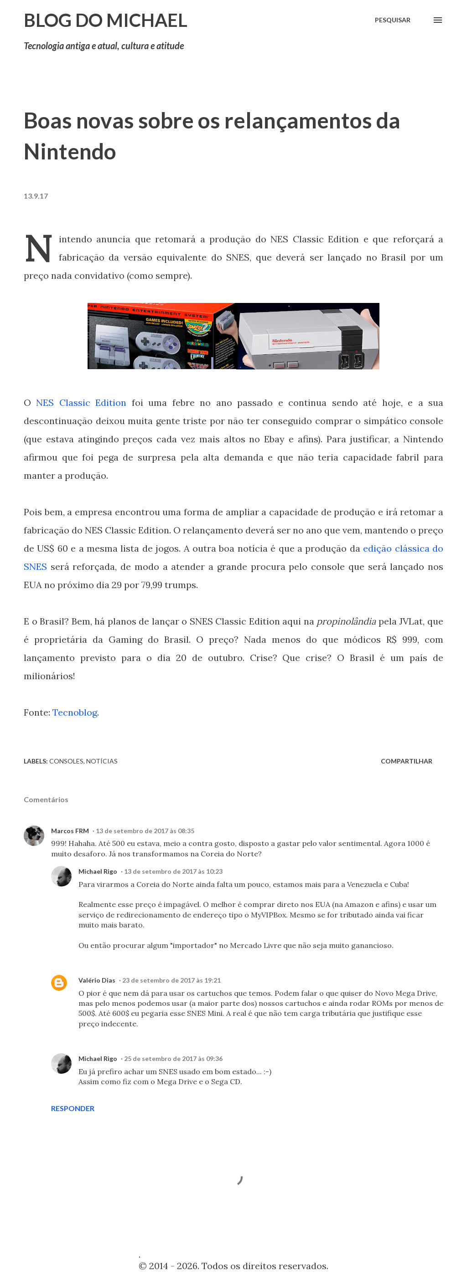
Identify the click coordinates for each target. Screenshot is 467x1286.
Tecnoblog (74, 712)
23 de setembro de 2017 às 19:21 (171, 980)
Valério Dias (96, 980)
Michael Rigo (97, 871)
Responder (72, 1108)
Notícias (102, 761)
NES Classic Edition (81, 402)
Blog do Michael (105, 20)
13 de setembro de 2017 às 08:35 (145, 831)
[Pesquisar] (392, 20)
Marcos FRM (70, 831)
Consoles (66, 761)
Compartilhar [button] (406, 761)
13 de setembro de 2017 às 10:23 (173, 871)
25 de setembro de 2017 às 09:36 (173, 1058)
